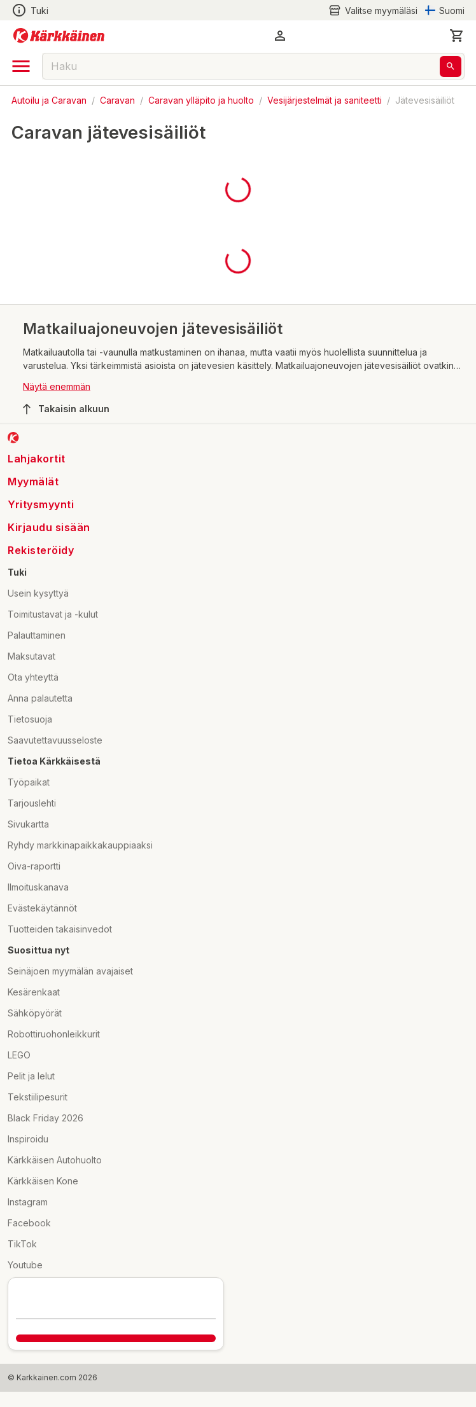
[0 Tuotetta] (457, 35)
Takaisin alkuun (66, 409)
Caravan (117, 100)
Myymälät (33, 481)
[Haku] (450, 66)
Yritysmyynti (41, 504)
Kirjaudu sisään (49, 527)
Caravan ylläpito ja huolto (201, 100)
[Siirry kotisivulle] (59, 35)
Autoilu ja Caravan (49, 100)
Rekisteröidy (41, 550)
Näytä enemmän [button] (56, 386)
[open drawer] (21, 66)
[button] (280, 35)
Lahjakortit (37, 458)
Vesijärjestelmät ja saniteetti (324, 100)
